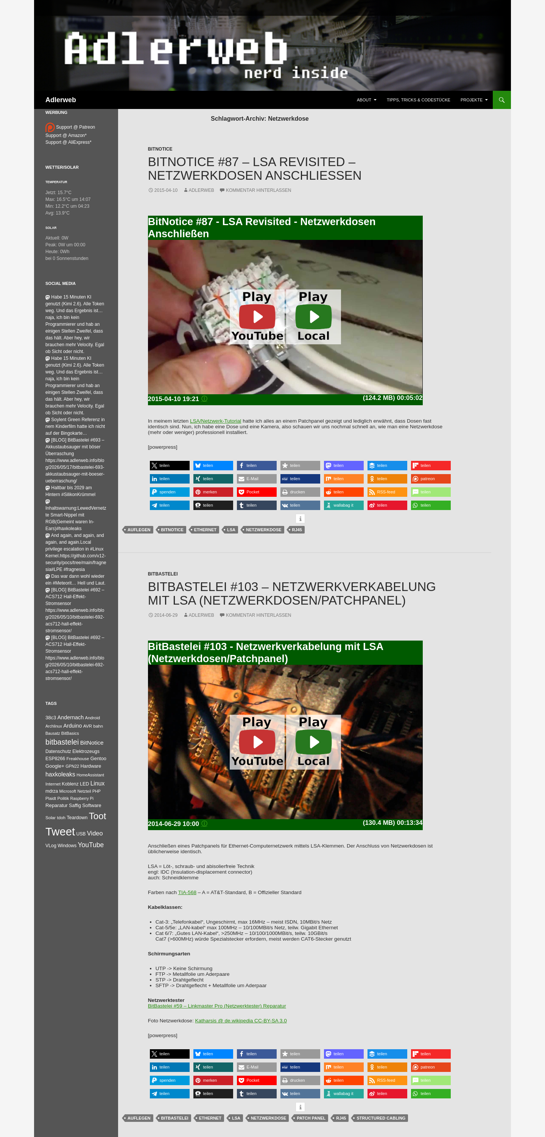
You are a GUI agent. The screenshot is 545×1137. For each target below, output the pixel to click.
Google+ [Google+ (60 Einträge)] (54, 766)
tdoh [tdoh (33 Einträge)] (61, 817)
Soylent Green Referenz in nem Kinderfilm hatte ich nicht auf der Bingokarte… (75, 426)
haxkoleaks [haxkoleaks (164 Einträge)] (60, 774)
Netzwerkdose (264, 529)
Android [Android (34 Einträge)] (92, 717)
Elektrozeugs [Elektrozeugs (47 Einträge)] (86, 751)
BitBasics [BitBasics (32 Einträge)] (70, 733)
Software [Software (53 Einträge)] (91, 805)
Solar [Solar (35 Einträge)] (50, 817)
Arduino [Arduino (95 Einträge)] (72, 726)
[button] (170, 465)
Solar (50, 228)
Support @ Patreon (70, 127)
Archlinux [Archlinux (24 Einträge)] (53, 726)
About (364, 100)
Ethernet (205, 529)
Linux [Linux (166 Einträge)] (97, 783)
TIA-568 (187, 892)
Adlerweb (60, 100)
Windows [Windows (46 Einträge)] (67, 845)
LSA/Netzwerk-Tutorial (215, 421)
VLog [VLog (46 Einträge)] (50, 845)
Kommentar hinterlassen (258, 190)
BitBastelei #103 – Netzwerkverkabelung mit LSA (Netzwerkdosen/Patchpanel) (292, 593)
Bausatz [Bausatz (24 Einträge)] (52, 733)
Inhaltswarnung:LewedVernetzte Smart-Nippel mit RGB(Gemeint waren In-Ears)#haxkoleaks (75, 515)
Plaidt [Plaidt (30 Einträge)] (50, 798)
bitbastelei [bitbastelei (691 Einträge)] (62, 742)
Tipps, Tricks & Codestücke (418, 100)
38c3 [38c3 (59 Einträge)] (50, 717)
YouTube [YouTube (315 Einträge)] (91, 845)
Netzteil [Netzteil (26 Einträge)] (84, 791)
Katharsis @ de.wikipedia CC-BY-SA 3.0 (241, 1020)
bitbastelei (174, 1118)
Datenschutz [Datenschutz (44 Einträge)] (58, 751)
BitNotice (160, 149)
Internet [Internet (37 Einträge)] (53, 783)
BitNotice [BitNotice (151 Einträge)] (92, 742)
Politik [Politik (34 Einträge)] (63, 798)
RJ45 (297, 529)
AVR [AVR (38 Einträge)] (87, 726)
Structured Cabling (381, 1118)
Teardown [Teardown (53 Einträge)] (77, 817)
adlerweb (201, 190)
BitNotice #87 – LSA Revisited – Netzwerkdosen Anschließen (255, 168)
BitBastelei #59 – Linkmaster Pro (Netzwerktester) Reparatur (217, 1006)
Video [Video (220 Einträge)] (95, 833)
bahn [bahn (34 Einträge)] (98, 726)
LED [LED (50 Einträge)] (84, 784)
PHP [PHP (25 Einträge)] (96, 791)
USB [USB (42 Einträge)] (81, 834)
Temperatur (56, 182)
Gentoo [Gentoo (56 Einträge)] (98, 758)
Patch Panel (311, 1118)
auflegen (139, 529)
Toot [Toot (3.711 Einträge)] (97, 816)
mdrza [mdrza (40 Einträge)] (51, 791)
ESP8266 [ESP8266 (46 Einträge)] (55, 758)
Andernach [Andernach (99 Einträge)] (71, 717)
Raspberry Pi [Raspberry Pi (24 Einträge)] (81, 798)
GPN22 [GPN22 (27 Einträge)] (72, 766)
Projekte (472, 100)
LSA (231, 529)
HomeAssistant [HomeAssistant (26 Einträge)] (90, 775)
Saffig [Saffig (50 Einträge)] (75, 805)
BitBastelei (163, 574)
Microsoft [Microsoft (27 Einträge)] (67, 791)
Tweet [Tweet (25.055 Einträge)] (60, 831)
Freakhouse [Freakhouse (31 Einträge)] (77, 758)
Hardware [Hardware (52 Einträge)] (90, 766)
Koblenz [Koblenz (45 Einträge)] (70, 784)
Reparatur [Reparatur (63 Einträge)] (56, 805)
